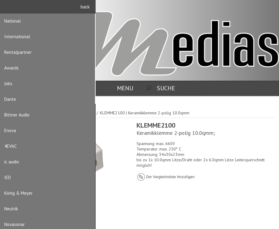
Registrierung (258, 8)
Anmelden (270, 8)
